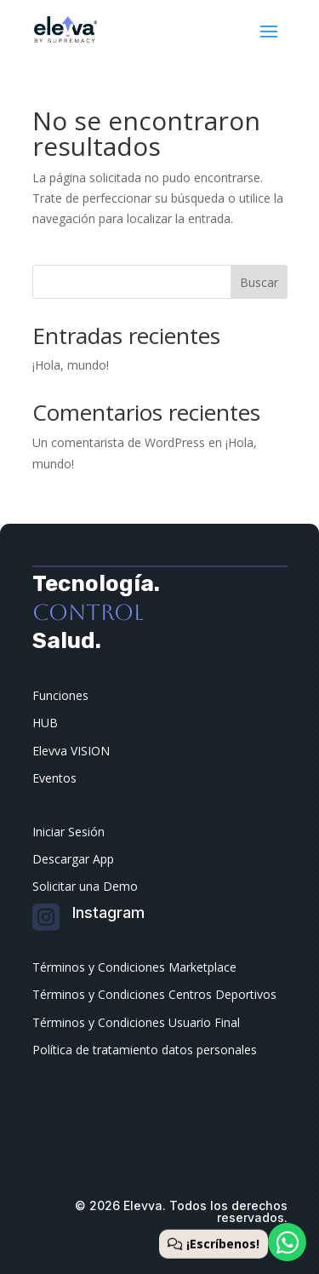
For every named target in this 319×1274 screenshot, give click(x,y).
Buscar (259, 282)
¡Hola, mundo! (70, 365)
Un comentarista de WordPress (118, 442)
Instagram (108, 912)
